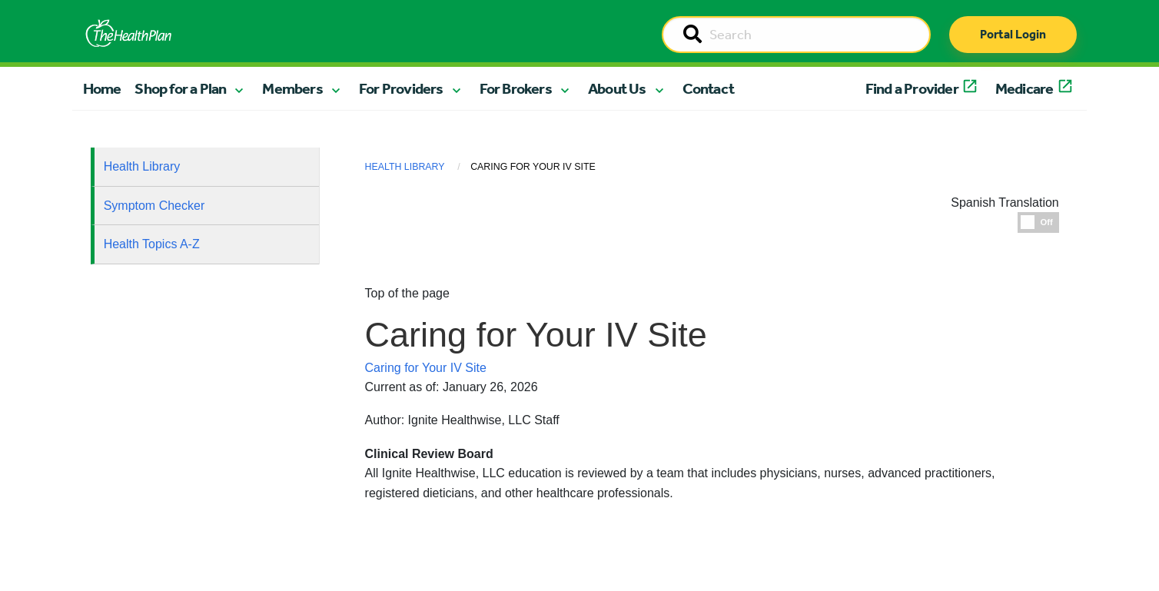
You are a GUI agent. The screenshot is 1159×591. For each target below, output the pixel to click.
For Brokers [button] (516, 88)
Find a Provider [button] (911, 88)
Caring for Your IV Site (426, 367)
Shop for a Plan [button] (180, 88)
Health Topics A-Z (152, 244)
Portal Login (1013, 34)
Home (102, 88)
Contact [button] (708, 88)
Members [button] (292, 88)
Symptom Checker (154, 205)
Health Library (142, 166)
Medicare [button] (1024, 88)
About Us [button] (617, 88)
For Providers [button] (401, 88)
